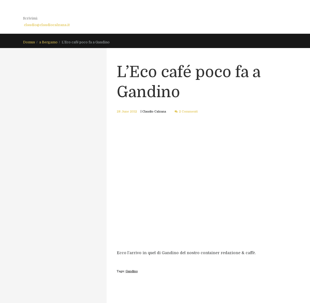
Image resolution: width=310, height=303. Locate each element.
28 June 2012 (127, 111)
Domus (29, 42)
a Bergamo (48, 42)
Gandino (132, 271)
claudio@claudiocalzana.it (47, 25)
